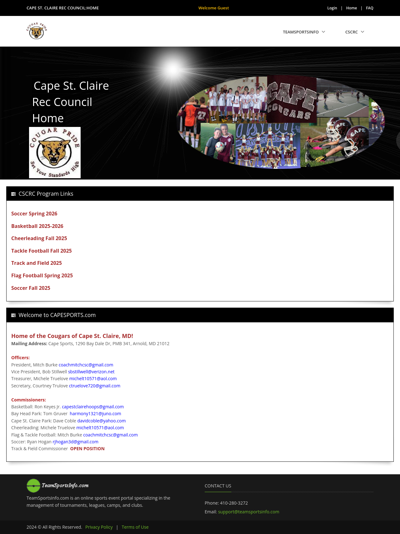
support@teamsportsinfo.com (248, 512)
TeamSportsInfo (301, 32)
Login (332, 8)
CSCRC (351, 32)
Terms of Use (135, 527)
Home (351, 8)
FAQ (369, 8)
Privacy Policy (98, 527)
